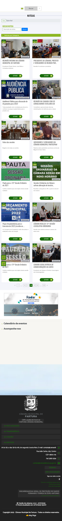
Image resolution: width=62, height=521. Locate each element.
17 (27, 285)
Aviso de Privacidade (54, 486)
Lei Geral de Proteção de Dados (50, 495)
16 (24, 285)
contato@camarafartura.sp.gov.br (44, 463)
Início (4, 20)
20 (37, 285)
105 (44, 285)
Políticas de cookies (54, 484)
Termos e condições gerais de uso (50, 482)
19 (34, 285)
